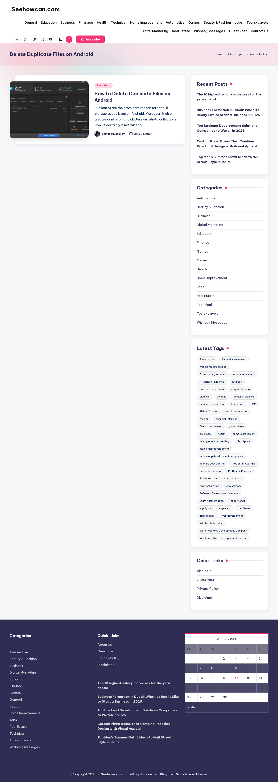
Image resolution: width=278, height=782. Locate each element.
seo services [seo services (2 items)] (234, 485)
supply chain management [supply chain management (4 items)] (215, 508)
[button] (90, 39)
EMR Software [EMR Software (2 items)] (208, 411)
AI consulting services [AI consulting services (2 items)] (213, 374)
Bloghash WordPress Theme (183, 774)
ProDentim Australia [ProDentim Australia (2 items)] (244, 463)
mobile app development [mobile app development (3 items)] (214, 448)
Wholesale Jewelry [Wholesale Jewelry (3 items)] (211, 523)
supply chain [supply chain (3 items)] (238, 500)
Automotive (206, 198)
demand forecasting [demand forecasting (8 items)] (212, 404)
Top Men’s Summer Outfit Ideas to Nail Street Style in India (228, 159)
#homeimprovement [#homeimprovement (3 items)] (234, 359)
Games (202, 251)
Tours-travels (207, 313)
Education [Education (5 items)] (237, 404)
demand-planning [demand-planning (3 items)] (244, 396)
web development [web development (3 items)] (232, 515)
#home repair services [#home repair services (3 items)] (213, 366)
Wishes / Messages (212, 322)
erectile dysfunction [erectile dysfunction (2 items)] (236, 411)
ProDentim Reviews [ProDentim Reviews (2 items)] (239, 471)
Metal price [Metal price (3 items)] (243, 441)
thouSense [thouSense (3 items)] (244, 508)
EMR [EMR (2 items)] (253, 404)
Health (202, 269)
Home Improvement (212, 278)
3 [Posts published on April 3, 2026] (236, 658)
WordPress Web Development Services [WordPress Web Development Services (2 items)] (223, 538)
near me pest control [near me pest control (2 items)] (212, 463)
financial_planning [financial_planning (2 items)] (226, 418)
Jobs (200, 287)
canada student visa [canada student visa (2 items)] (212, 389)
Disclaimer (205, 597)
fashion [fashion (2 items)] (204, 418)
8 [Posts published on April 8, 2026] (212, 668)
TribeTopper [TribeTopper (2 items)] (207, 515)
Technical (103, 85)
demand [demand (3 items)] (221, 396)
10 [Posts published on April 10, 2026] (237, 668)
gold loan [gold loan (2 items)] (205, 433)
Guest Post (205, 580)
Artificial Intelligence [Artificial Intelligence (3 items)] (212, 381)
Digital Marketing (210, 225)
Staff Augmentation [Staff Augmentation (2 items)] (212, 500)
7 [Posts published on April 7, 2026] (200, 668)
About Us (204, 571)
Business (203, 216)
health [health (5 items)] (221, 433)
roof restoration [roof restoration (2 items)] (209, 485)
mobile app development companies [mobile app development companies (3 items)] (221, 456)
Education (205, 234)
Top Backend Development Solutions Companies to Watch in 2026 (227, 128)
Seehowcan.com (35, 9)
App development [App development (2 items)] (243, 374)
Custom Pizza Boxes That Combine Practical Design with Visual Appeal (227, 143)
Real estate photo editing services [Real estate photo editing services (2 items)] (220, 478)
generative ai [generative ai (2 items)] (236, 426)
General (203, 260)
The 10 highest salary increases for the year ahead (229, 96)
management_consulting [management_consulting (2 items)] (215, 441)
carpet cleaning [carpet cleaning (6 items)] (240, 389)
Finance (203, 242)
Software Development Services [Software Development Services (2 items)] (219, 493)
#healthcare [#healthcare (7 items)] (207, 359)
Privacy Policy (208, 588)
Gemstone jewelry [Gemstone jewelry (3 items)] (211, 426)
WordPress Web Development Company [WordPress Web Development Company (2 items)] (223, 530)
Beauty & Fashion (210, 207)
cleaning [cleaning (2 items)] (205, 396)
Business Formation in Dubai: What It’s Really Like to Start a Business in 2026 (228, 112)
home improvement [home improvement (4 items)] (244, 433)
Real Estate (206, 296)
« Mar (192, 707)
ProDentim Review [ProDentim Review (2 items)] (210, 471)
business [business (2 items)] (236, 381)
